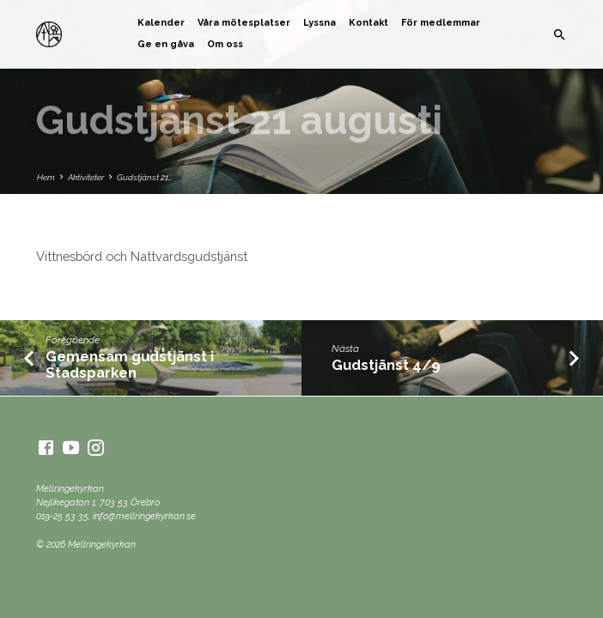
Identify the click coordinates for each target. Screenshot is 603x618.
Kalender (161, 22)
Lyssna (319, 22)
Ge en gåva (165, 44)
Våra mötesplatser (244, 22)
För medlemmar (440, 22)
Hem (46, 177)
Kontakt (368, 22)
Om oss (225, 44)
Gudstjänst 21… (144, 177)
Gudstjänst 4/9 (386, 364)
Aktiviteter (86, 177)
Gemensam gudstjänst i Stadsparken (130, 364)
